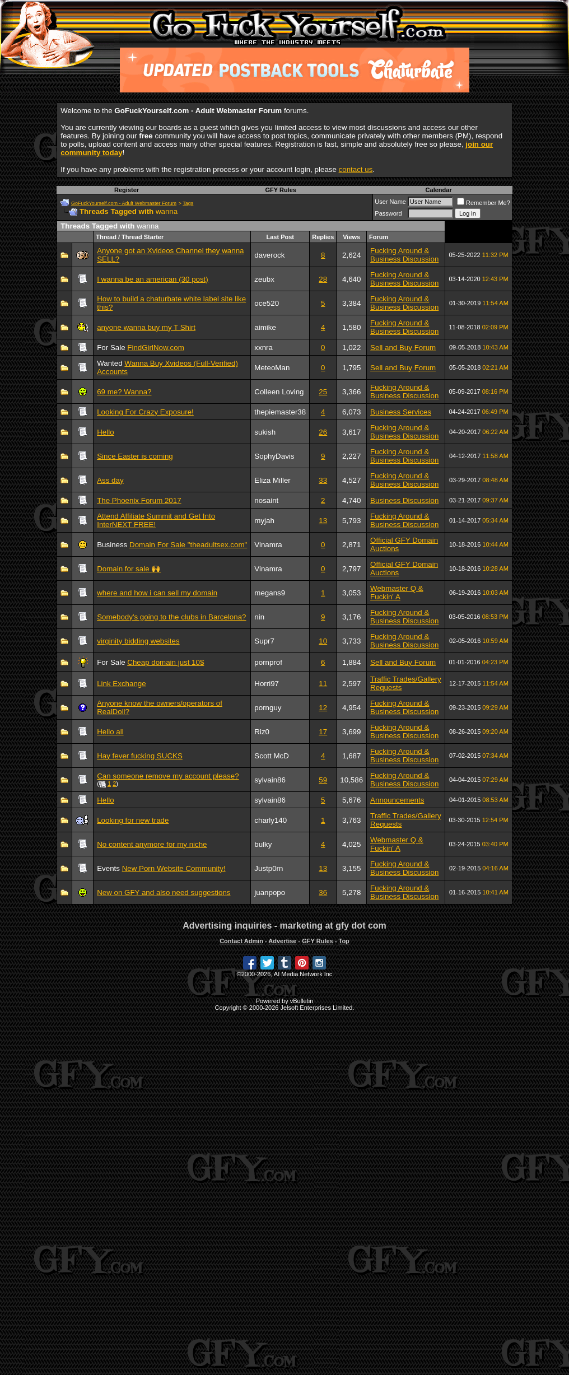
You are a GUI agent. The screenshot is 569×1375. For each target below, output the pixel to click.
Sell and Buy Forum (403, 347)
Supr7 (264, 641)
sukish (265, 432)
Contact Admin (241, 941)
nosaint (266, 500)
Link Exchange (121, 683)
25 (323, 392)
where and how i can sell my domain (157, 593)
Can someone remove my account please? (168, 776)
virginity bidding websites (138, 641)
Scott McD (271, 756)
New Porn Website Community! (174, 868)
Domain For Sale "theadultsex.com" (188, 544)
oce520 (266, 303)
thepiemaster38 (280, 412)
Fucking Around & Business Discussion (404, 254)
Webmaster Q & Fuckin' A (396, 592)
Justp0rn (268, 868)
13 (323, 520)
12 (323, 707)
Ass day (110, 480)
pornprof (268, 662)
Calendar (439, 190)
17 (323, 732)
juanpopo (269, 892)
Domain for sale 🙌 (129, 569)
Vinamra (268, 544)
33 (323, 480)
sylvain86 (270, 780)
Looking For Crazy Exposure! (145, 412)
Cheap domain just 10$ (165, 662)
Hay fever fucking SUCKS (140, 756)
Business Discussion (404, 500)
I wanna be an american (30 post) (152, 279)
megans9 (269, 593)
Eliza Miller (272, 480)
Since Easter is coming (135, 456)
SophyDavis (274, 456)
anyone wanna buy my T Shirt (146, 327)
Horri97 (266, 683)
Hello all (110, 732)
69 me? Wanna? (124, 392)
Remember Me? (483, 202)
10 (323, 641)
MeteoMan (272, 367)
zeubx (264, 279)
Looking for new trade (133, 820)
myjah (264, 520)
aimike (265, 327)
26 (323, 432)
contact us (356, 169)
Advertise (282, 941)
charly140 (270, 820)
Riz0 (261, 732)
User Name (390, 201)
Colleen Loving (279, 392)
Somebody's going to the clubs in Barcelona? (171, 617)
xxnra (263, 347)
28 (323, 279)
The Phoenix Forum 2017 (139, 500)
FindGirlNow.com (155, 347)
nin (259, 617)
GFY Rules (280, 190)
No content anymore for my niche (152, 844)
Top (343, 941)
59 (323, 780)
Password (388, 213)
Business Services (400, 412)
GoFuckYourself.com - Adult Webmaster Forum (123, 203)
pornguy (267, 707)
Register (126, 190)
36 (323, 892)
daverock (269, 255)
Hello (105, 432)
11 (323, 683)
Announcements (397, 800)
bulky (263, 844)
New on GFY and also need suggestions (163, 892)
